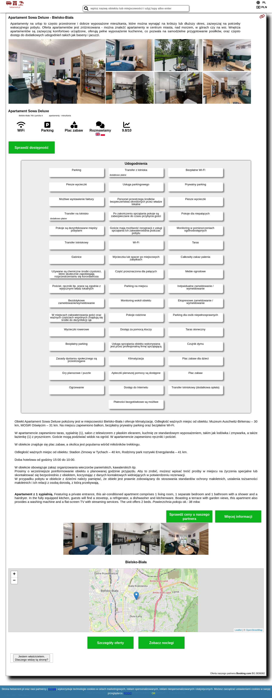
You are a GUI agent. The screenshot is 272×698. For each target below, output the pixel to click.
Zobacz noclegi (161, 643)
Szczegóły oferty (110, 643)
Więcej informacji (238, 516)
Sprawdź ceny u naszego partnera (189, 516)
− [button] (14, 580)
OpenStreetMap (254, 630)
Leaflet (238, 630)
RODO (128, 693)
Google (52, 689)
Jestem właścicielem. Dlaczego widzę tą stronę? (31, 658)
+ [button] (14, 574)
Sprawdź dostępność (32, 147)
